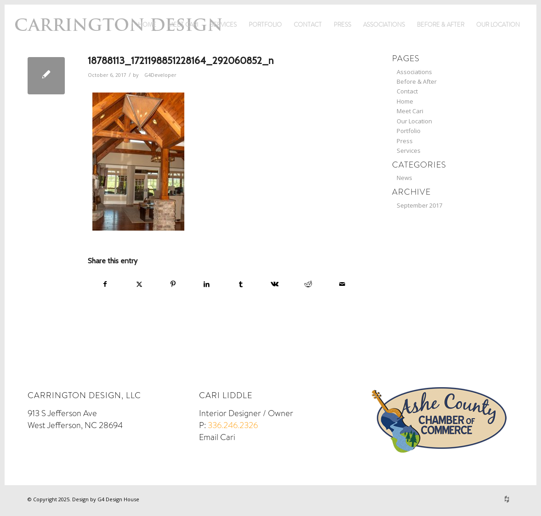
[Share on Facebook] (105, 284)
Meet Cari (183, 24)
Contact (308, 24)
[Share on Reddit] (308, 284)
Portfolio (265, 24)
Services (223, 24)
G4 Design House (118, 499)
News (404, 178)
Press (342, 24)
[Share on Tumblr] (240, 284)
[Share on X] (139, 284)
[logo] (118, 38)
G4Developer (160, 75)
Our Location (498, 24)
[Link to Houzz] (506, 499)
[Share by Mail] (342, 284)
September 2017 (419, 205)
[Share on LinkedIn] (207, 284)
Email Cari (217, 437)
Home (147, 24)
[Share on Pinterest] (173, 284)
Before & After (440, 24)
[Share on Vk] (274, 284)
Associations (384, 24)
